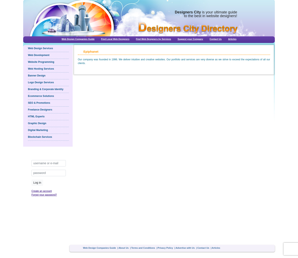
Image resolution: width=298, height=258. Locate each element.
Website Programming (41, 62)
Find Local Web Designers (115, 39)
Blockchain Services (40, 137)
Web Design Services (40, 48)
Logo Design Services (41, 82)
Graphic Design (37, 123)
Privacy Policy (165, 248)
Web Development (38, 55)
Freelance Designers (40, 109)
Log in (37, 182)
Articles (232, 39)
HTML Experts (36, 116)
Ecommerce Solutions (41, 96)
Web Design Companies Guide (77, 39)
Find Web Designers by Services (153, 39)
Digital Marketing (38, 130)
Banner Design (37, 75)
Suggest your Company (190, 39)
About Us (124, 248)
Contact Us (216, 39)
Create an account (41, 191)
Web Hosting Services (41, 68)
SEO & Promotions (39, 102)
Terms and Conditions (143, 248)
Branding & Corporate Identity (45, 89)
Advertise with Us (185, 248)
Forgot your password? (44, 194)
